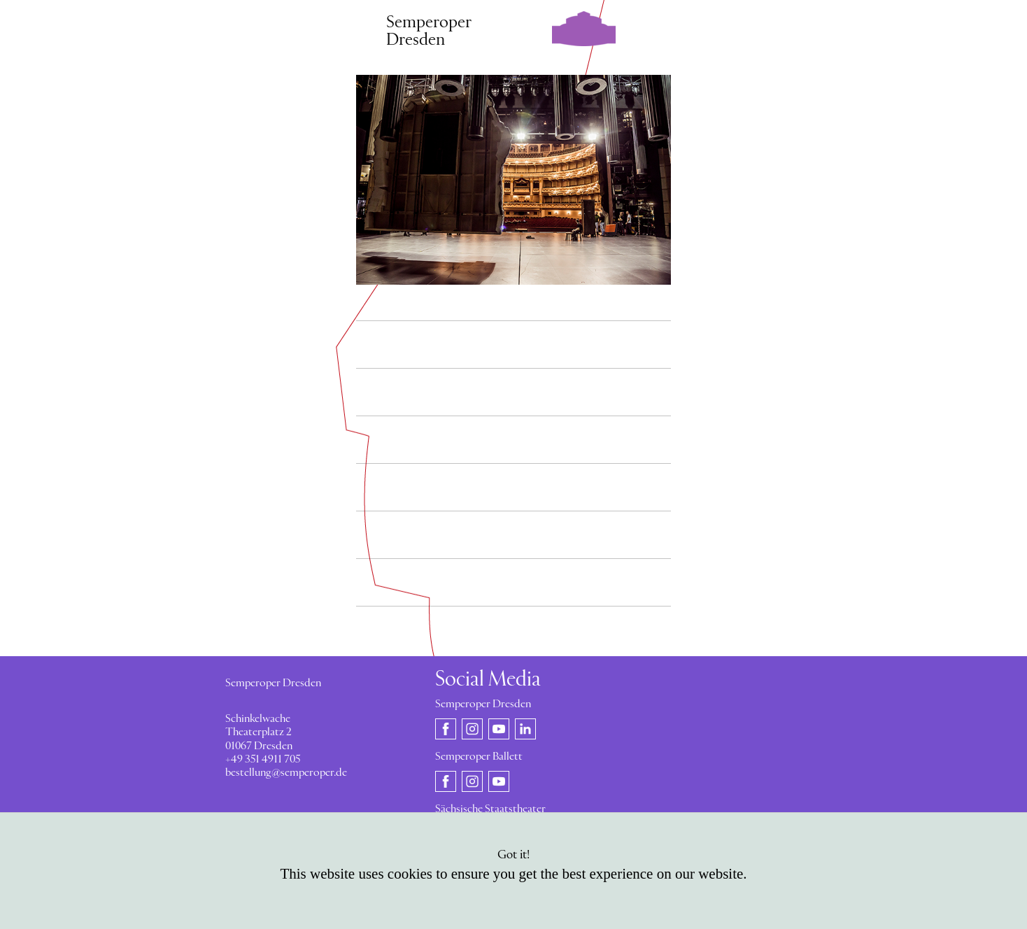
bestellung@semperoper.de (286, 773)
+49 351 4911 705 (262, 759)
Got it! (513, 855)
